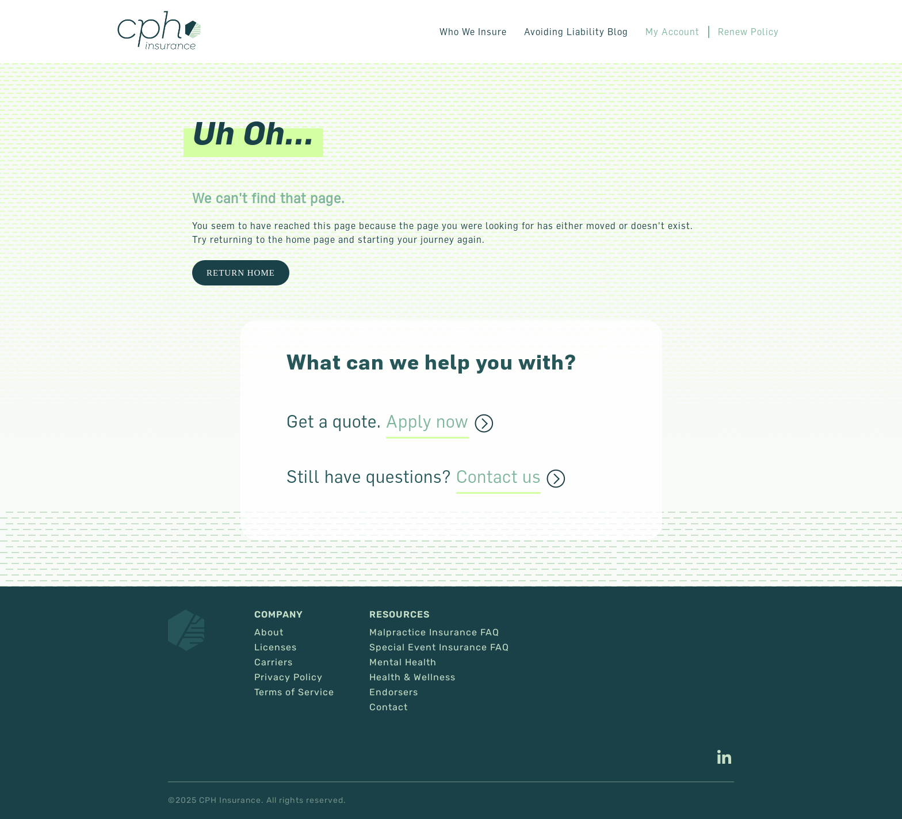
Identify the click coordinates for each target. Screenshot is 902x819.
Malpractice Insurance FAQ (434, 632)
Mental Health (403, 662)
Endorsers (393, 692)
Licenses (275, 647)
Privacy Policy (288, 677)
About (269, 632)
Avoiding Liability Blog (576, 31)
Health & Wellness (412, 677)
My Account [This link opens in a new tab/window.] (672, 31)
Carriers (273, 662)
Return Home (241, 272)
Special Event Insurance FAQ (439, 647)
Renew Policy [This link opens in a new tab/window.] (748, 31)
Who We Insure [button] (473, 32)
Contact (388, 707)
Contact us (498, 477)
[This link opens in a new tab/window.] (724, 758)
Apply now (427, 422)
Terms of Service (294, 692)
